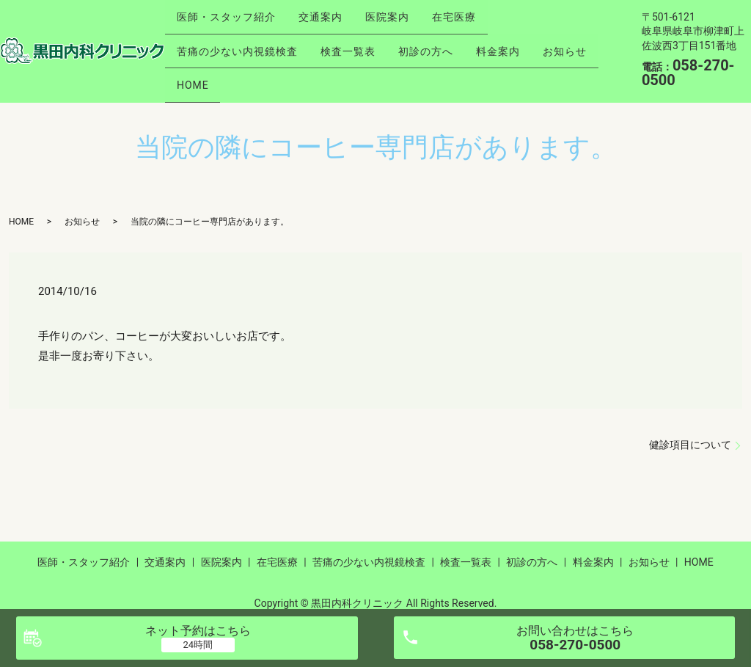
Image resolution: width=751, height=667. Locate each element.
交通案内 (332, 20)
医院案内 (407, 20)
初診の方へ (445, 43)
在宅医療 (482, 20)
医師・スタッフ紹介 (229, 20)
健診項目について (690, 430)
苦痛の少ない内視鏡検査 (240, 43)
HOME (271, 66)
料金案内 (526, 43)
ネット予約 (198, 631)
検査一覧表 (359, 43)
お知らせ (202, 66)
